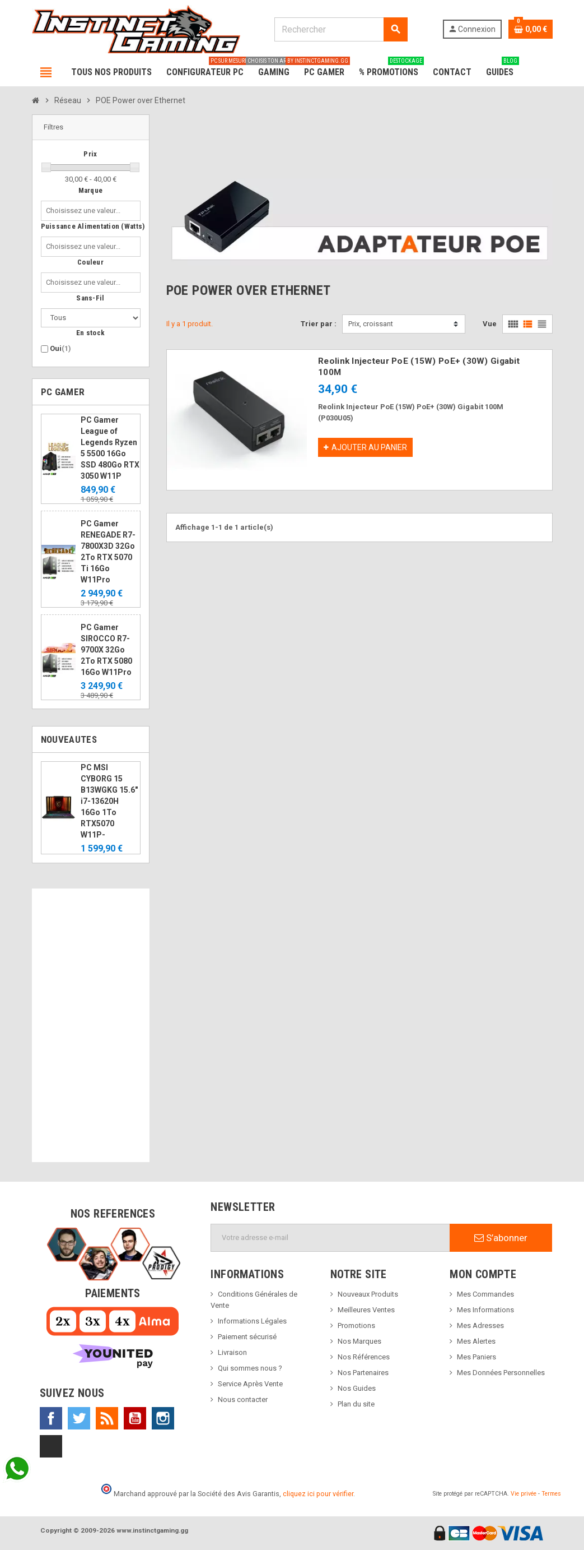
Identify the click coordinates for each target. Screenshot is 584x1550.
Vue (490, 324)
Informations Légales (252, 1321)
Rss (107, 1418)
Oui (60, 348)
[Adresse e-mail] (330, 1238)
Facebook (51, 1418)
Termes (551, 1493)
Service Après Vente (250, 1384)
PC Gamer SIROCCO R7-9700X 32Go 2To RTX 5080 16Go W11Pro (106, 650)
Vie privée (523, 1493)
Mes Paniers (476, 1357)
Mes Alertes (476, 1341)
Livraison (232, 1352)
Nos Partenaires (363, 1372)
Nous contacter (243, 1399)
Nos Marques (359, 1341)
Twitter (79, 1418)
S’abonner (500, 1237)
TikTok (51, 1446)
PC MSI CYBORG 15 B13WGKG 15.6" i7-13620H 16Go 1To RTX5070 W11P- (109, 801)
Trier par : (319, 324)
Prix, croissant (370, 324)
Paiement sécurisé (247, 1336)
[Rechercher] (341, 29)
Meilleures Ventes (366, 1310)
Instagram (163, 1418)
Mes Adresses (480, 1325)
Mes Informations (485, 1310)
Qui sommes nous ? (250, 1368)
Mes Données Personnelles (501, 1372)
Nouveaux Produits (368, 1294)
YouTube (135, 1418)
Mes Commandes (485, 1294)
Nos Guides (357, 1388)
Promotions (356, 1325)
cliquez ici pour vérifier (318, 1493)
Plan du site (356, 1404)
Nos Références (364, 1357)
